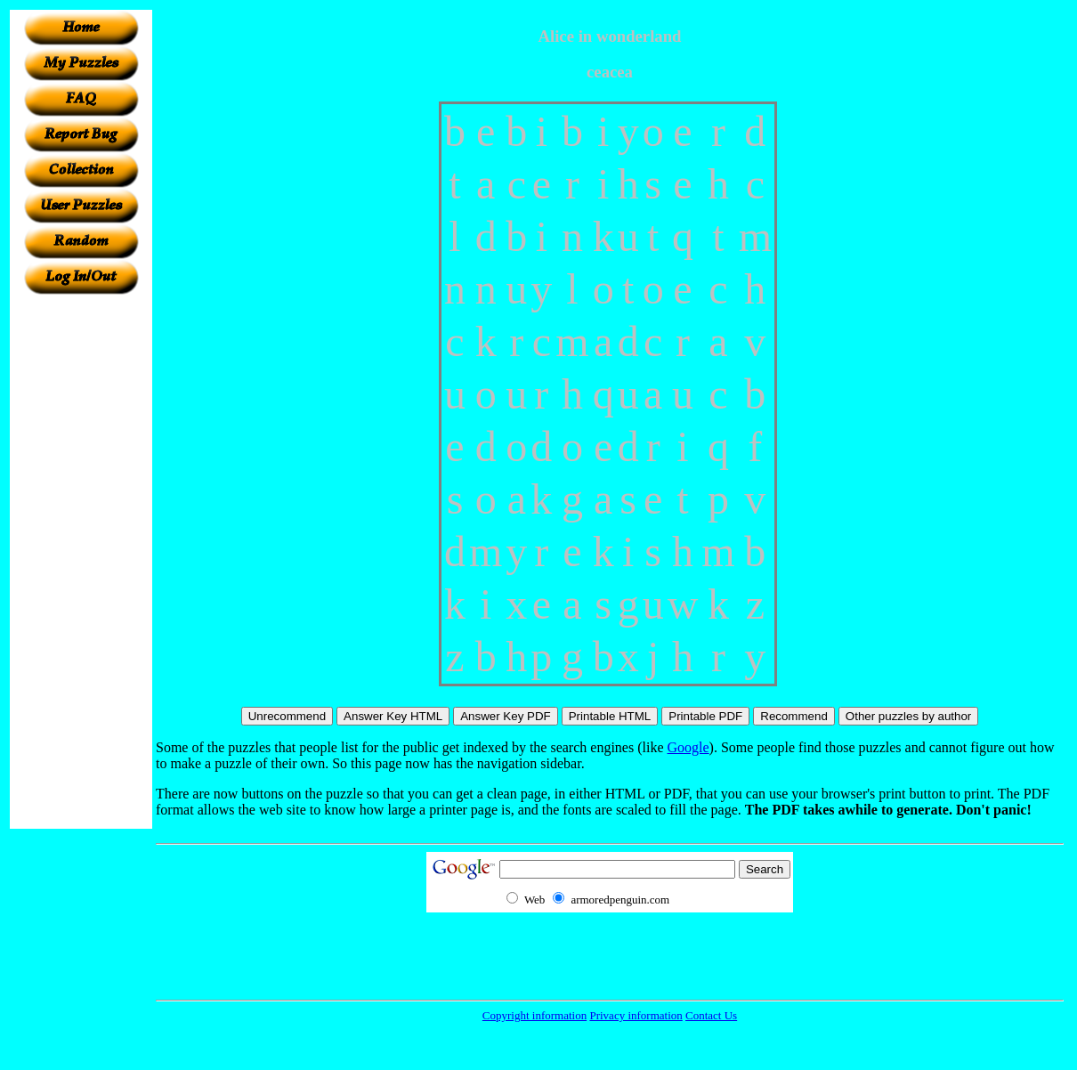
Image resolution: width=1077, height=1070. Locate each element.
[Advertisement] (81, 562)
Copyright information (534, 1015)
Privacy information (635, 1015)
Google (688, 747)
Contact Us (711, 1015)
